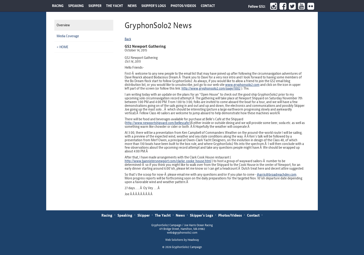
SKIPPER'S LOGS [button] (153, 5)
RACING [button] (58, 5)
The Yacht (163, 215)
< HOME (62, 47)
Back (128, 39)
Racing (106, 215)
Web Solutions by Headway (182, 240)
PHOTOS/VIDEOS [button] (183, 5)
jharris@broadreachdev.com (276, 174)
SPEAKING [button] (76, 5)
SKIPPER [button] (94, 5)
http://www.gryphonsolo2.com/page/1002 (211, 88)
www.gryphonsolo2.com (242, 84)
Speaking (124, 215)
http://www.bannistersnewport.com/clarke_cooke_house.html (168, 161)
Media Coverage (68, 36)
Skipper (143, 215)
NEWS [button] (132, 5)
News (180, 215)
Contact (253, 215)
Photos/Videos (230, 215)
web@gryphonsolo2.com (182, 233)
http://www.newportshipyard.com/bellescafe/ (158, 123)
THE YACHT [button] (114, 5)
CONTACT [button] (208, 5)
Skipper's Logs (201, 215)
